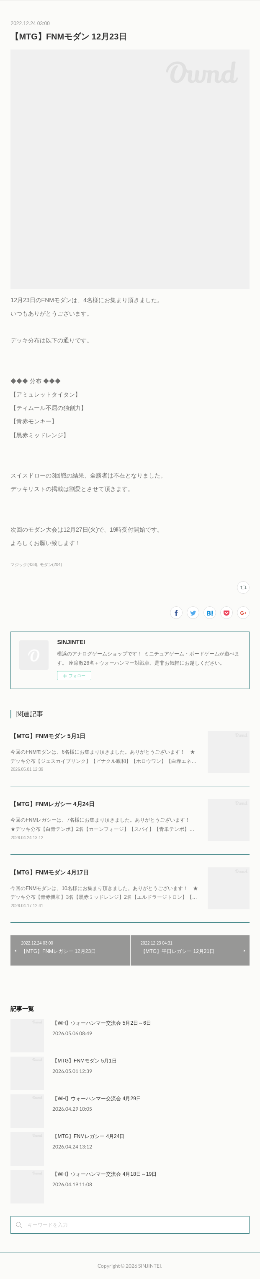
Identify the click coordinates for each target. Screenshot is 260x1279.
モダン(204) (51, 564)
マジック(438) (23, 564)
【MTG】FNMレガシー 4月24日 (52, 804)
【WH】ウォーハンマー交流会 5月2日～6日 (101, 1023)
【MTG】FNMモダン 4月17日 (49, 872)
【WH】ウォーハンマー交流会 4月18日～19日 (104, 1174)
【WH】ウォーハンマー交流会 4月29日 (96, 1099)
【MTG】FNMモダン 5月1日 (47, 736)
